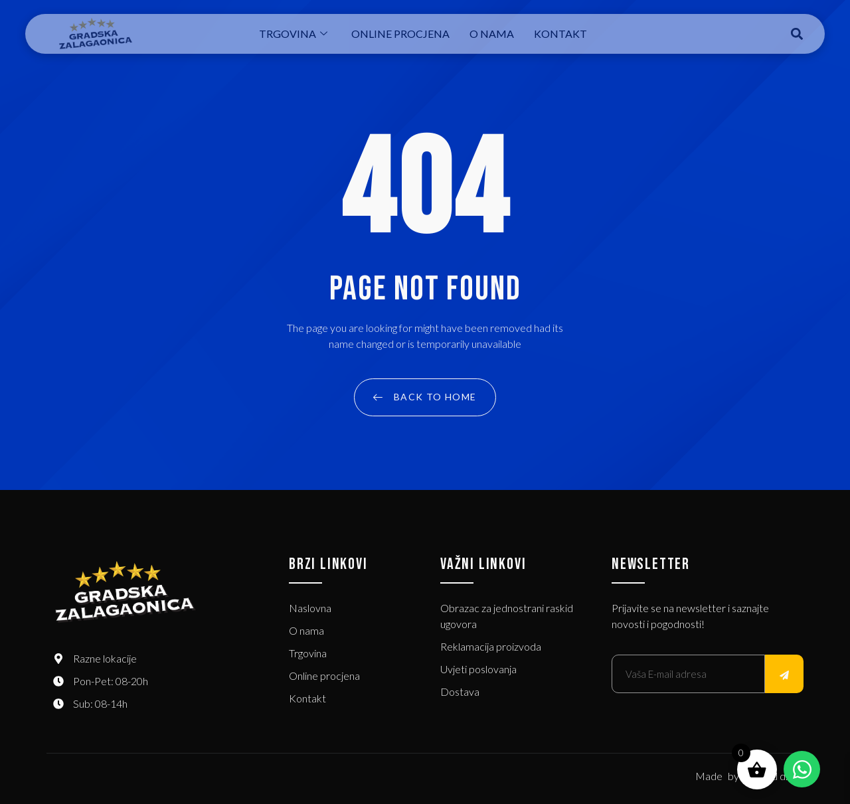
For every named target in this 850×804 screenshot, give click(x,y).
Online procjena (400, 33)
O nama (491, 33)
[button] (797, 34)
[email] (688, 674)
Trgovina (293, 33)
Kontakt (560, 33)
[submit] (784, 674)
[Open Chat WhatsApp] (802, 769)
